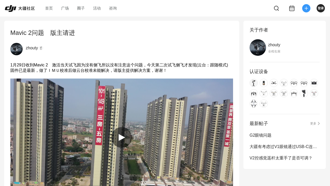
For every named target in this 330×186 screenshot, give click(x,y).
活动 (97, 8)
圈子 (81, 8)
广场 (65, 8)
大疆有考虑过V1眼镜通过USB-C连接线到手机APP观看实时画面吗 (285, 146)
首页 (49, 8)
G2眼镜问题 (260, 135)
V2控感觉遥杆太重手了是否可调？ (281, 158)
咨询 (113, 8)
